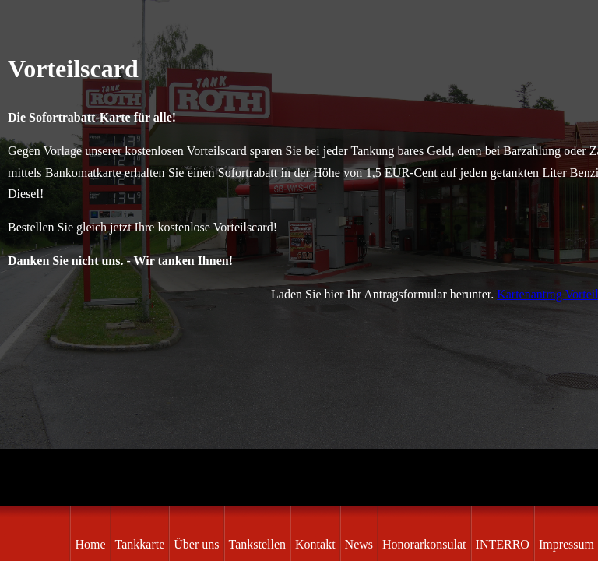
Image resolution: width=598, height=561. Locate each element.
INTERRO (502, 544)
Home (90, 544)
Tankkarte (140, 544)
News (359, 544)
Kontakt (315, 544)
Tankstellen (258, 544)
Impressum (566, 544)
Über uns (196, 544)
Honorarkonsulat (424, 544)
